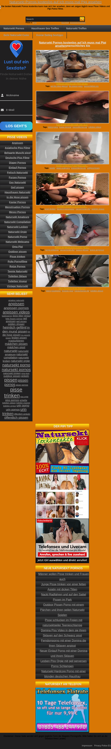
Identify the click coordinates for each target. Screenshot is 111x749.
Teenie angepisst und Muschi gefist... (72, 247)
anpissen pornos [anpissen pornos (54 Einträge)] (16, 308)
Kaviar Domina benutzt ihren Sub (72, 124)
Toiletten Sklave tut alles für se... (72, 206)
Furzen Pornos (17, 177)
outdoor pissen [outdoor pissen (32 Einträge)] (12, 376)
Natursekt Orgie (17, 231)
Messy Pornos (17, 212)
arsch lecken (50, 209)
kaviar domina (65, 127)
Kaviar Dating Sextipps (49, 35)
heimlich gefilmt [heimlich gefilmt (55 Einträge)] (14, 327)
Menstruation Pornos (17, 207)
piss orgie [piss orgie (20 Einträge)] (24, 397)
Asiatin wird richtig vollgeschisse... (72, 165)
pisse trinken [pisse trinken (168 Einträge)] (13, 392)
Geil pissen (17, 187)
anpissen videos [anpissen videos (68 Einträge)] (16, 312)
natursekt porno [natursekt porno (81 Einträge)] (16, 365)
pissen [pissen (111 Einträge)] (10, 379)
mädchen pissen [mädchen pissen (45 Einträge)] (16, 344)
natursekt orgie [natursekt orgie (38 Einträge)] (20, 360)
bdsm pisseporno (53, 291)
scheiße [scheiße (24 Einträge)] (23, 400)
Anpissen (17, 143)
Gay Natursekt (17, 182)
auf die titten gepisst (59, 86)
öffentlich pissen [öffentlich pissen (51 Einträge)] (16, 417)
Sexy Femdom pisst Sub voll (72, 288)
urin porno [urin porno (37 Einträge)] (23, 405)
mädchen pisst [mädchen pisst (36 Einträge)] (16, 347)
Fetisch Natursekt (17, 172)
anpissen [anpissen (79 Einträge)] (16, 304)
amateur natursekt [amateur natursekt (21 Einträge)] (16, 300)
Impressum (87, 745)
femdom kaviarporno (65, 209)
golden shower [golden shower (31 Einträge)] (16, 324)
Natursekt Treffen (76, 28)
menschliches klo (91, 86)
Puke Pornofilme (17, 261)
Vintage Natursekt (17, 286)
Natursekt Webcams (17, 241)
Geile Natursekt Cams (16, 35)
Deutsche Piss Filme (17, 157)
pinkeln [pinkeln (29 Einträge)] (25, 376)
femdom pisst (67, 291)
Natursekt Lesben (17, 226)
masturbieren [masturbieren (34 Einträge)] (16, 340)
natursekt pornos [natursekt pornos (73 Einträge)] (16, 369)
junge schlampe (52, 250)
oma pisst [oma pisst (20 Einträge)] (25, 373)
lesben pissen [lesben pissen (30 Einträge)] (19, 337)
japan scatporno (63, 168)
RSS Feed (65, 22)
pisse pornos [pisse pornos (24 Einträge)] (22, 385)
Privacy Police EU (102, 745)
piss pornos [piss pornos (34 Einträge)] (12, 400)
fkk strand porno (76, 86)
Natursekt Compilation (17, 222)
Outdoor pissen (17, 251)
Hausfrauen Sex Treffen (45, 28)
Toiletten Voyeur (17, 281)
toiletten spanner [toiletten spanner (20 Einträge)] (23, 403)
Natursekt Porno (17, 236)
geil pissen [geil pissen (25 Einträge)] (21, 321)
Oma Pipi (17, 246)
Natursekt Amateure (17, 217)
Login (35, 22)
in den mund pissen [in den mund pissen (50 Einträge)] (16, 329)
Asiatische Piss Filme (17, 147)
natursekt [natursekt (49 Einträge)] (10, 351)
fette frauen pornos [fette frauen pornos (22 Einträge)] (13, 319)
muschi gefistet (82, 250)
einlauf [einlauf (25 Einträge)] (27, 316)
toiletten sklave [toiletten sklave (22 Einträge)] (9, 403)
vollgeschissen (93, 168)
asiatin (52, 168)
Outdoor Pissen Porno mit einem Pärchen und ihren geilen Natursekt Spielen (62, 609)
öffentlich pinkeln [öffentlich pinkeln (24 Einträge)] (22, 414)
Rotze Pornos (17, 266)
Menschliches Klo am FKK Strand (72, 83)
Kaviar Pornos (17, 202)
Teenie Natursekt (17, 271)
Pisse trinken (17, 256)
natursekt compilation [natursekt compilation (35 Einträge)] (16, 356)
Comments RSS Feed (78, 22)
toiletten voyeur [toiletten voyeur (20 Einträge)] (9, 406)
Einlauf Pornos (17, 167)
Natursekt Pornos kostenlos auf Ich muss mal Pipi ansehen (55, 2)
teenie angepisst (97, 250)
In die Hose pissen (17, 197)
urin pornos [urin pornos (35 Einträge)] (13, 409)
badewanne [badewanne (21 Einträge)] (7, 316)
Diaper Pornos (17, 162)
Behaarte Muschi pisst (17, 152)
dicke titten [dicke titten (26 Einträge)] (18, 315)
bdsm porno (53, 127)
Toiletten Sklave (17, 276)
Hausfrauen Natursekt (17, 192)
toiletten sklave (94, 127)
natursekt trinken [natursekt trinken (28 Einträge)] (12, 373)
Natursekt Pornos (14, 28)
